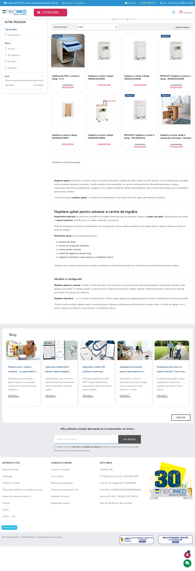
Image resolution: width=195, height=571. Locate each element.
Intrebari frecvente (60, 521)
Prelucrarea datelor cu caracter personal (22, 514)
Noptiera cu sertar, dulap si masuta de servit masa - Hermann (173, 158)
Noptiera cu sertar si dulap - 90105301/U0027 (66, 158)
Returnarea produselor (62, 507)
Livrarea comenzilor (60, 494)
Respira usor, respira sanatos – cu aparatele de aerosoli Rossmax (22, 394)
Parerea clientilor (10, 494)
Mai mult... (13, 420)
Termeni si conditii (11, 507)
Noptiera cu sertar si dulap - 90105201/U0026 (102, 158)
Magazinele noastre (60, 527)
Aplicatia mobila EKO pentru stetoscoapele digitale (57, 394)
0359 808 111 (148, 3)
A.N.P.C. (5, 534)
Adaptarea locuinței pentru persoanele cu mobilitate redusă (131, 394)
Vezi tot (181, 442)
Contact (130, 3)
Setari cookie (9, 552)
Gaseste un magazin (73, 3)
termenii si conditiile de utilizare (87, 471)
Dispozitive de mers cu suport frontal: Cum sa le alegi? (171, 394)
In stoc (98, 44)
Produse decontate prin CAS (65, 514)
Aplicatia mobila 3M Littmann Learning (94, 394)
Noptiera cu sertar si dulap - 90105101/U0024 (138, 95)
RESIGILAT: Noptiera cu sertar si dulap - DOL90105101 (140, 158)
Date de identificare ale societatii (116, 527)
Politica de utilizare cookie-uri (16, 521)
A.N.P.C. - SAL (9, 541)
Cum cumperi (57, 501)
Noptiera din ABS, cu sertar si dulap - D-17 (66, 95)
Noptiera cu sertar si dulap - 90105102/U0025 (102, 95)
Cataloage (7, 501)
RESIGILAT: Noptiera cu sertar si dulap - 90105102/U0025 (176, 95)
